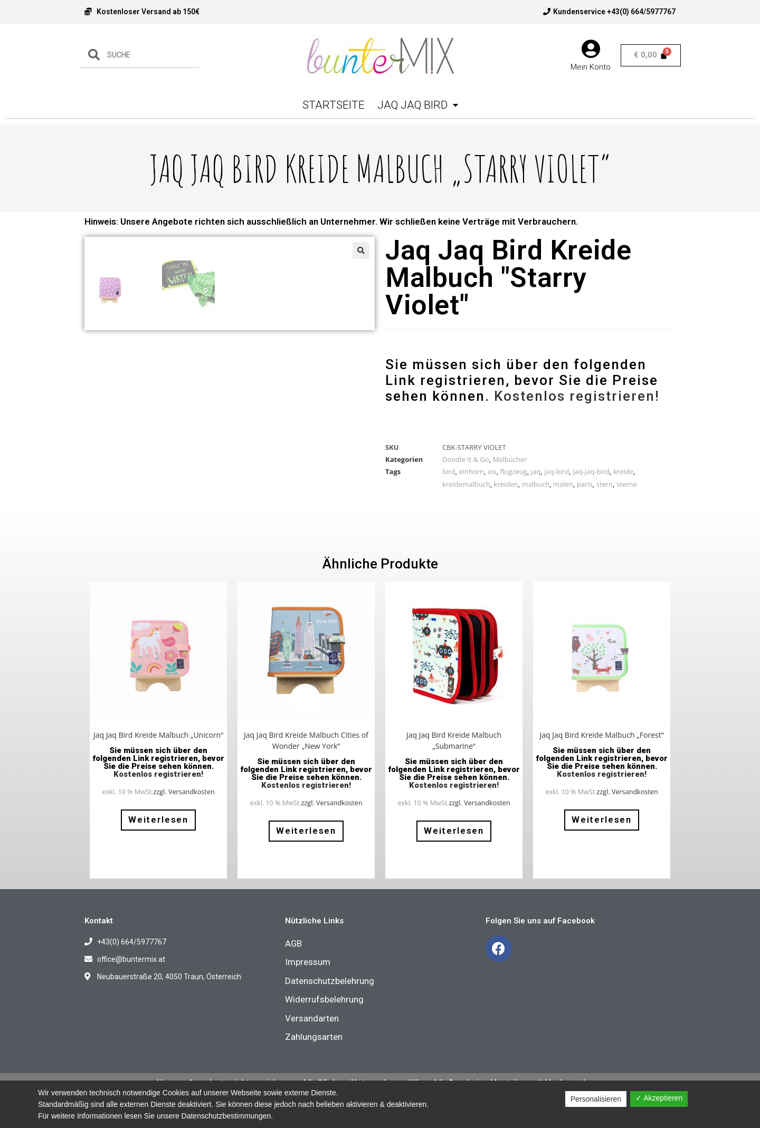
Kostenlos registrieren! (577, 396)
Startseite (333, 105)
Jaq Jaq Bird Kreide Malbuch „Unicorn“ (158, 744)
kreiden (506, 484)
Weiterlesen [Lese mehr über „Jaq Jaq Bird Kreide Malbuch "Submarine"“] (454, 839)
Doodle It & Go (465, 459)
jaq (535, 471)
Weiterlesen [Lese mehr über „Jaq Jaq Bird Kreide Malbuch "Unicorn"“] (158, 828)
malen (563, 484)
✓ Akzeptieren (658, 1098)
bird (448, 471)
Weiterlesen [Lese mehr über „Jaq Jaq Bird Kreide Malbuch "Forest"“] (602, 828)
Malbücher (510, 459)
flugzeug (513, 471)
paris (585, 484)
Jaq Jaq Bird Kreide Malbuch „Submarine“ (453, 749)
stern (604, 484)
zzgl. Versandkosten (184, 800)
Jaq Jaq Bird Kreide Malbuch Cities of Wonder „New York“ (306, 749)
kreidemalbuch (466, 484)
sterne (626, 484)
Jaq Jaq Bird (417, 105)
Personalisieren (596, 1099)
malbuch (535, 484)
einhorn (471, 471)
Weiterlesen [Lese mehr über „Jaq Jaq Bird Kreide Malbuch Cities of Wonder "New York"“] (306, 839)
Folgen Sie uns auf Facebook (540, 929)
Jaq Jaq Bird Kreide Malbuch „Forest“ (601, 744)
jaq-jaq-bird (591, 471)
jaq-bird (556, 471)
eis (492, 471)
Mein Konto (591, 67)
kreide (623, 471)
